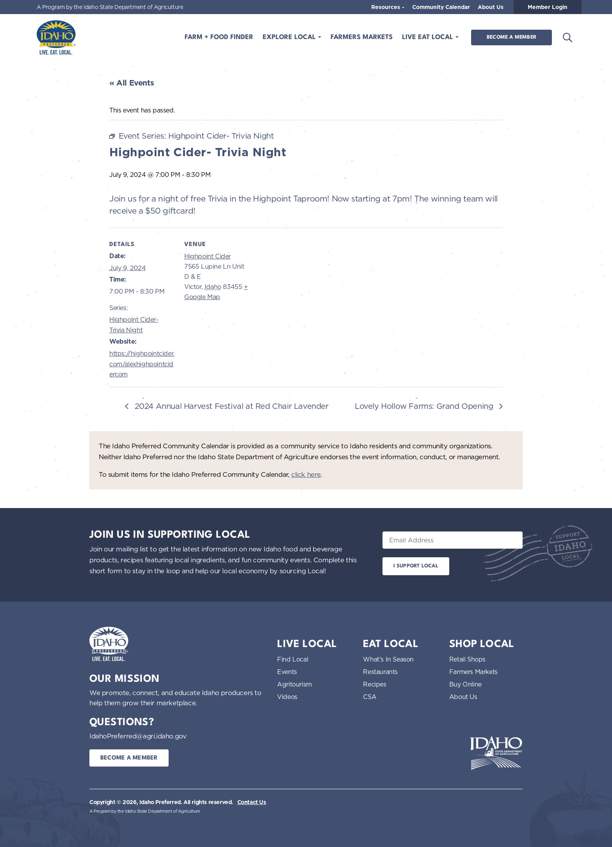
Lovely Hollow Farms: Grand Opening (425, 406)
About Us (490, 7)
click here (306, 474)
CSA (369, 697)
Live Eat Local (428, 37)
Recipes (374, 684)
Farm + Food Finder (219, 37)
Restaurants (380, 672)
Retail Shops (467, 659)
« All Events (131, 83)
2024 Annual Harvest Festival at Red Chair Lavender (230, 406)
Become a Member (511, 37)
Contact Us (251, 802)
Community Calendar (441, 7)
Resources (386, 7)
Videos (287, 697)
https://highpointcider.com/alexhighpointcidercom (141, 363)
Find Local (292, 659)
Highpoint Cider (207, 256)
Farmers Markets (362, 37)
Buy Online (465, 684)
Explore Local (290, 37)
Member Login (548, 7)
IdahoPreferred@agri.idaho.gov (137, 736)
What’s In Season (388, 659)
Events (287, 672)
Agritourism (294, 684)
